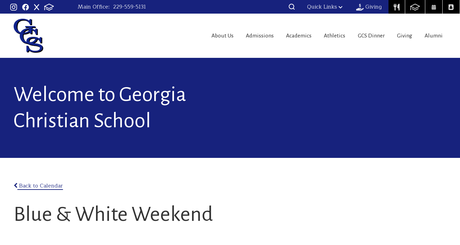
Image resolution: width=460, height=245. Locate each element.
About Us (196, 35)
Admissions (238, 35)
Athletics (321, 35)
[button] (291, 7)
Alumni (434, 35)
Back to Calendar (38, 185)
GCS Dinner (363, 35)
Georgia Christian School (28, 36)
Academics (281, 35)
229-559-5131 (129, 7)
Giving (400, 35)
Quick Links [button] (325, 7)
